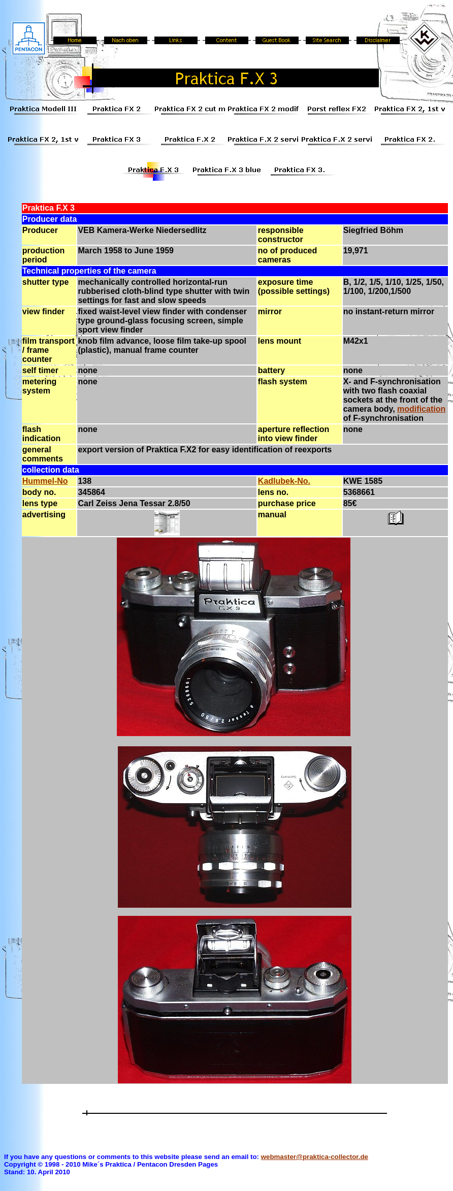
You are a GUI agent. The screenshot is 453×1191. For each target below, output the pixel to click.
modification (421, 409)
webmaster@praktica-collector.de (314, 1157)
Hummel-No (45, 481)
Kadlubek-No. (284, 481)
